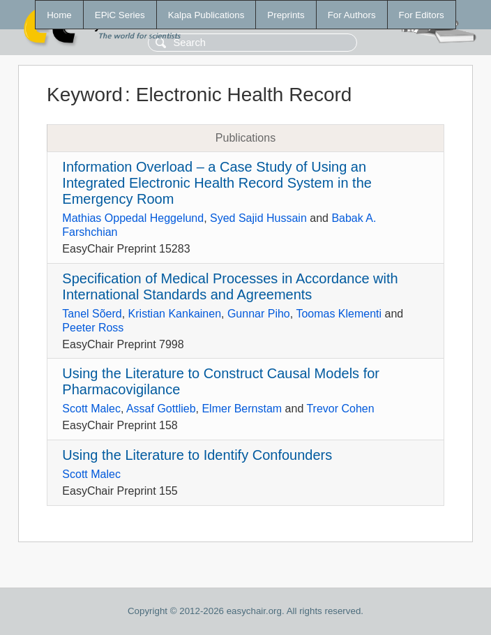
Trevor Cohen (340, 408)
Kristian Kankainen (174, 314)
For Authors (352, 15)
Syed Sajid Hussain (258, 218)
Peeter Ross (92, 328)
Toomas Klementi (339, 314)
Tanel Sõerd (91, 314)
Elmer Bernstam (242, 408)
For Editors (421, 15)
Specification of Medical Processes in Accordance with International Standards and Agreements (230, 286)
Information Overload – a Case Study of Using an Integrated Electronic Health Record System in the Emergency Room (217, 183)
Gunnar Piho (258, 314)
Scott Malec (91, 408)
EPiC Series (120, 15)
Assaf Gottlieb (161, 408)
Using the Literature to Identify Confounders (197, 455)
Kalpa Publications (206, 15)
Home (59, 15)
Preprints (285, 15)
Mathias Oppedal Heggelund (133, 218)
